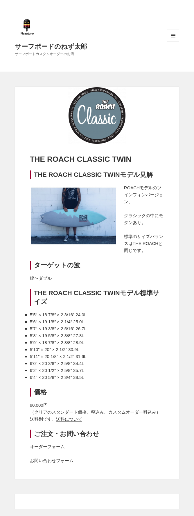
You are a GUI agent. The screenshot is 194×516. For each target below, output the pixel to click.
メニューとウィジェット (173, 36)
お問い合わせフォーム (51, 460)
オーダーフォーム (47, 446)
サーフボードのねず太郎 (51, 46)
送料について (69, 419)
